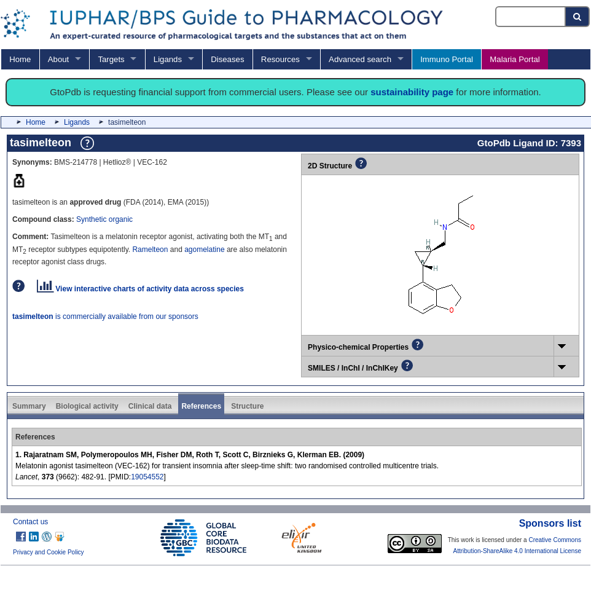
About (58, 59)
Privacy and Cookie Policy (48, 552)
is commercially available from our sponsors (105, 316)
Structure (247, 406)
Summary (29, 406)
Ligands (168, 59)
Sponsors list (550, 523)
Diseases (227, 59)
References (201, 406)
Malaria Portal (514, 59)
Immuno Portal (446, 59)
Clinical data (150, 406)
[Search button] (578, 16)
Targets (111, 59)
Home (20, 59)
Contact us (30, 521)
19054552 (147, 477)
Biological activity (87, 406)
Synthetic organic (104, 219)
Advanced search (360, 59)
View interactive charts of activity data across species (140, 289)
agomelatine (204, 249)
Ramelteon (150, 249)
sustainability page (411, 92)
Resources (280, 59)
